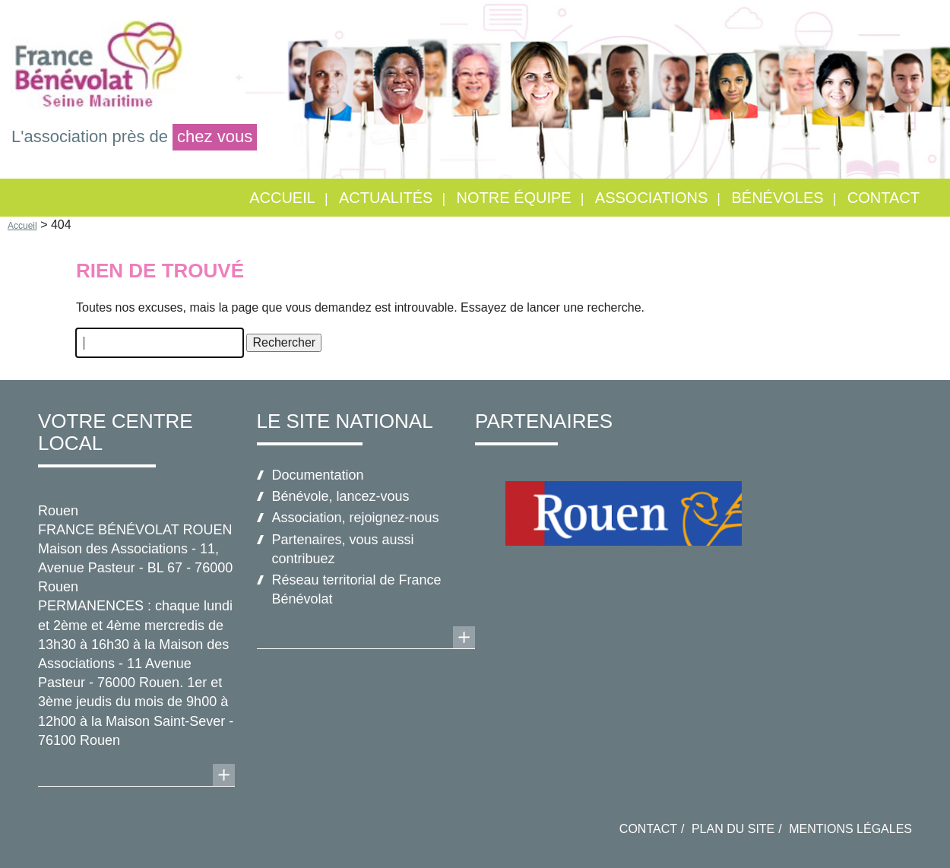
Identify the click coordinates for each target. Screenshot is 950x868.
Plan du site (733, 828)
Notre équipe (514, 197)
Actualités (385, 197)
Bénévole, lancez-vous (341, 496)
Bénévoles (778, 197)
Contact (883, 197)
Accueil (282, 197)
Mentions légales (850, 828)
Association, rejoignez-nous (355, 517)
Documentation (318, 475)
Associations (651, 197)
